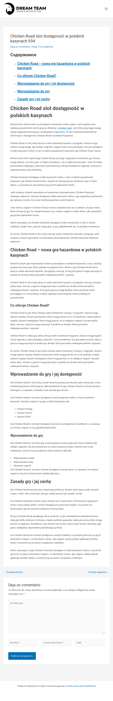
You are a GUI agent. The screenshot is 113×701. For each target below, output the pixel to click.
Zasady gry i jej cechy (33, 99)
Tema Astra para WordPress (81, 686)
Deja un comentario (20, 46)
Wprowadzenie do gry (33, 91)
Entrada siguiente (98, 572)
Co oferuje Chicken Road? (36, 76)
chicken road (65, 128)
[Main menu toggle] (106, 8)
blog (34, 46)
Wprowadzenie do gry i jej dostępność (46, 83)
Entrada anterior (13, 572)
